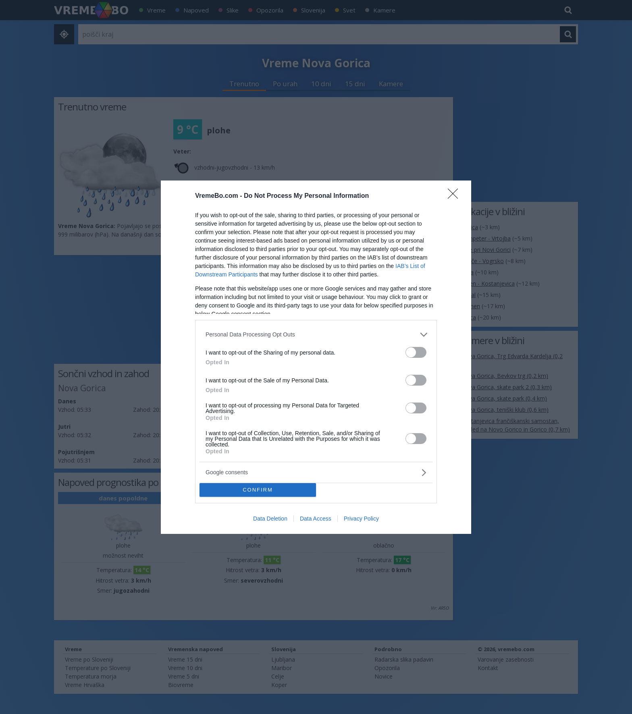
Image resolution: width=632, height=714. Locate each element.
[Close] (455, 196)
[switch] (415, 352)
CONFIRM (258, 489)
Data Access (315, 518)
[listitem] (316, 334)
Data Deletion (270, 518)
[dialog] (316, 357)
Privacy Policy (361, 518)
